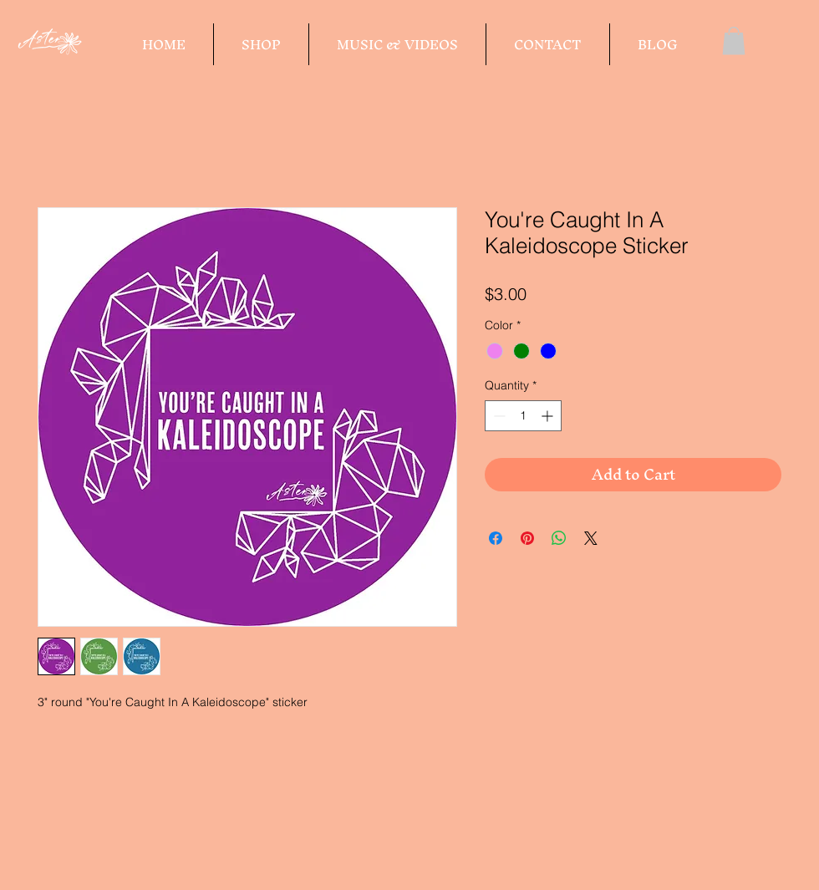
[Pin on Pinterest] (527, 538)
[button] (733, 40)
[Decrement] (497, 415)
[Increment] (548, 415)
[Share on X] (591, 538)
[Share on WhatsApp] (559, 538)
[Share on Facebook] (496, 538)
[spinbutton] (523, 415)
